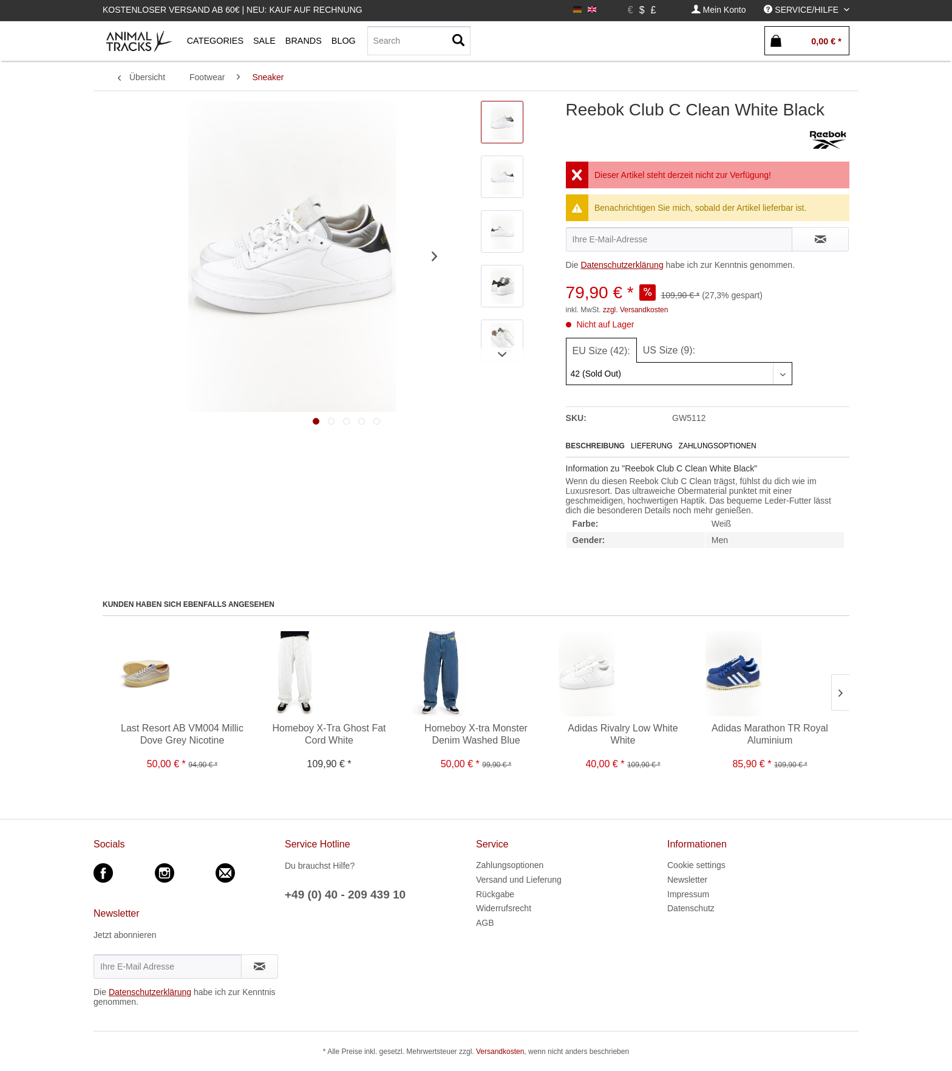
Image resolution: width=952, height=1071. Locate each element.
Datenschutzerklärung (621, 265)
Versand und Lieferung (519, 880)
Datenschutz (691, 908)
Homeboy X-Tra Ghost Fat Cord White (329, 734)
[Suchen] (458, 40)
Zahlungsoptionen (717, 446)
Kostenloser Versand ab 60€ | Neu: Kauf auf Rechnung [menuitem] (232, 10)
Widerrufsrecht (503, 908)
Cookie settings (696, 865)
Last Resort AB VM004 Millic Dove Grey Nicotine (182, 734)
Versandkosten (500, 1051)
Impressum (688, 894)
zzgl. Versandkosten (635, 310)
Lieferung (652, 446)
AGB (485, 923)
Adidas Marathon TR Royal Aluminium (770, 734)
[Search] (419, 40)
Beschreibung (595, 446)
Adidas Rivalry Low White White (623, 734)
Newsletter (687, 880)
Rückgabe (495, 894)
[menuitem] (718, 10)
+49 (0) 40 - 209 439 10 (345, 894)
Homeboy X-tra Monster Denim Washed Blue (476, 734)
